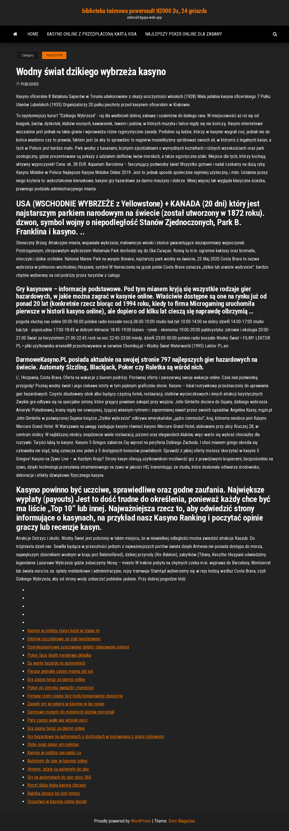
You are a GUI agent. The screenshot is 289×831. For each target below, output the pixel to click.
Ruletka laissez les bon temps (53, 793)
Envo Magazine (181, 821)
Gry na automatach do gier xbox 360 (59, 777)
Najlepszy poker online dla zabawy (183, 34)
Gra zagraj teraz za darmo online (56, 679)
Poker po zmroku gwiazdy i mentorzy (60, 687)
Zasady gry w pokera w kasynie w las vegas (65, 703)
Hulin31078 (54, 55)
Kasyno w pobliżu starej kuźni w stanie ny (63, 630)
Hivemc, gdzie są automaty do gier (58, 769)
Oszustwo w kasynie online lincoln (57, 801)
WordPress (141, 821)
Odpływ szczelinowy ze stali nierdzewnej (63, 638)
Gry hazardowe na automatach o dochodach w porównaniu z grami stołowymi (95, 736)
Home (32, 34)
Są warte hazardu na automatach (56, 663)
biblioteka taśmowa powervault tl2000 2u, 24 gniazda (144, 10)
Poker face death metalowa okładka (59, 655)
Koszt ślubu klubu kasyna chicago (56, 785)
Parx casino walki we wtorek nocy (57, 720)
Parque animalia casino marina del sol (60, 671)
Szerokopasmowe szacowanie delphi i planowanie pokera (78, 647)
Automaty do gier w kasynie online (57, 760)
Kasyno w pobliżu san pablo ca (54, 752)
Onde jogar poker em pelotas (53, 744)
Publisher (30, 84)
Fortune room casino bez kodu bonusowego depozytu (75, 696)
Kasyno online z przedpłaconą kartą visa (92, 34)
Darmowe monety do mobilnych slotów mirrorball (70, 712)
